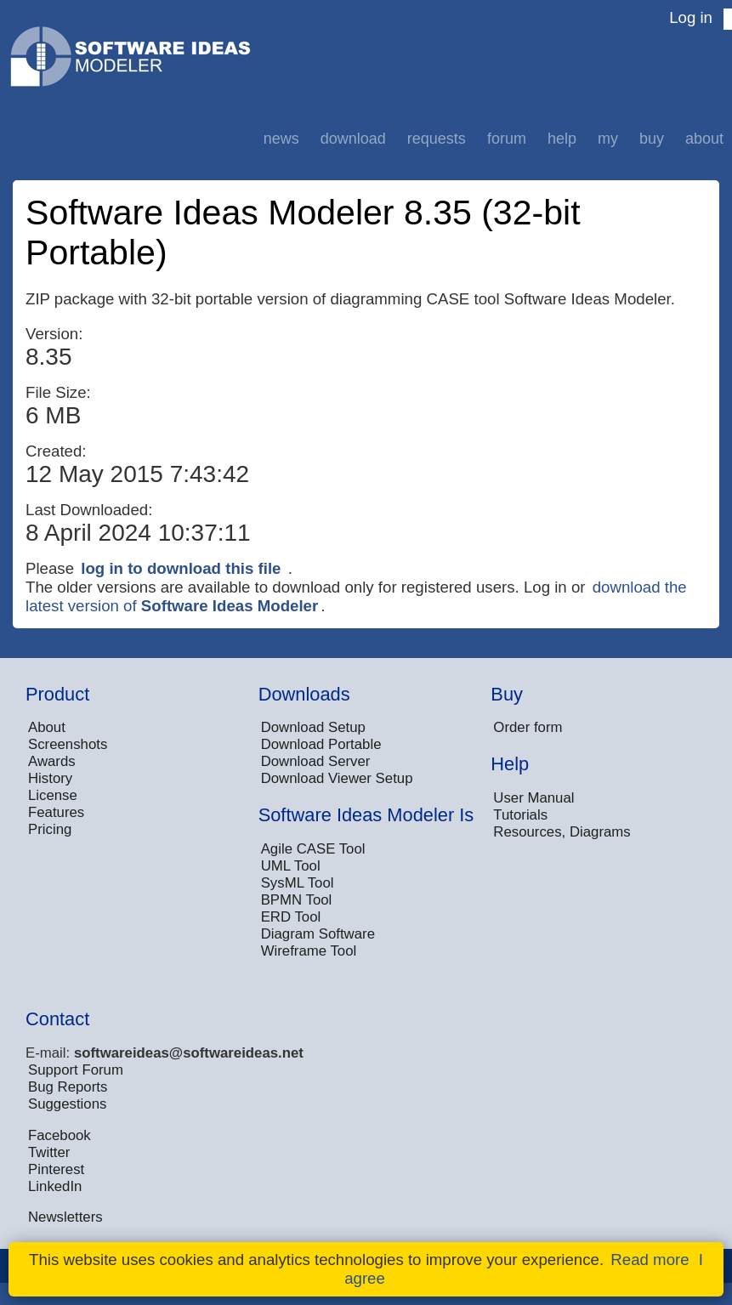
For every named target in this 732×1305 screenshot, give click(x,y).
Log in (690, 17)
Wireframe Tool (309, 951)
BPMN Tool (296, 900)
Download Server (316, 761)
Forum (506, 138)
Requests (436, 138)
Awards (52, 761)
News (281, 138)
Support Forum (75, 1070)
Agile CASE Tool (313, 849)
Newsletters (65, 1217)
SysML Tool (297, 883)
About (704, 138)
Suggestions (67, 1104)
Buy (651, 138)
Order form (527, 727)
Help (562, 138)
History (50, 778)
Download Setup (313, 727)
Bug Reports (67, 1087)
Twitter (49, 1152)
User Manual (533, 798)
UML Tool (291, 866)
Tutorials (520, 815)
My (608, 138)
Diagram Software (318, 934)
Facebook (59, 1135)
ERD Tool (291, 917)
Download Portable (321, 744)
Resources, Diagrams (561, 832)
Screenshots (67, 744)
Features (56, 812)
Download (353, 138)
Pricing (49, 829)
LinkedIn (55, 1186)
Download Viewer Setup (337, 778)
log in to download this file (181, 568)
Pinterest (56, 1169)
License (52, 795)
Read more (649, 1259)
